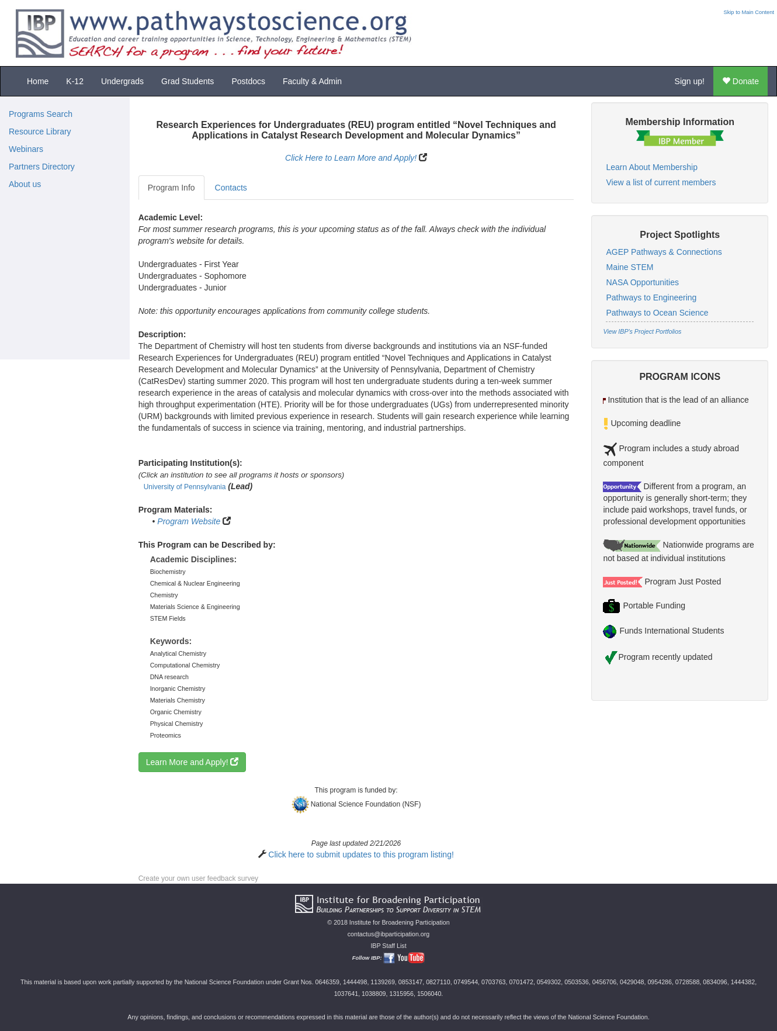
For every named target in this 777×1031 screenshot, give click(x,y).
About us (25, 184)
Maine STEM (629, 267)
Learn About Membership (651, 167)
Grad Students (187, 81)
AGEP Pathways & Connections (664, 252)
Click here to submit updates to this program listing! (360, 854)
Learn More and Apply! (192, 762)
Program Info (171, 187)
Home (37, 81)
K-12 (75, 81)
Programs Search (40, 114)
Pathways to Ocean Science (657, 312)
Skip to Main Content (748, 12)
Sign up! (690, 81)
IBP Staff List (388, 945)
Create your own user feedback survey (198, 878)
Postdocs (248, 81)
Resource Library (40, 131)
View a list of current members (661, 182)
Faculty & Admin (312, 81)
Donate (740, 81)
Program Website (188, 521)
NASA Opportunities (642, 282)
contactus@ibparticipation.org (389, 933)
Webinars (26, 149)
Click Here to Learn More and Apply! (351, 157)
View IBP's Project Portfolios (642, 331)
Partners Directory (42, 166)
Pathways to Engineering (651, 297)
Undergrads (122, 81)
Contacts (231, 187)
